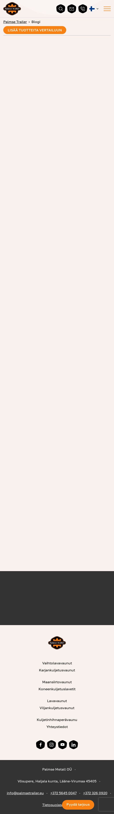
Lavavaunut (57, 701)
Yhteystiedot (57, 726)
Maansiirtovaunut (57, 682)
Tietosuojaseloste (57, 805)
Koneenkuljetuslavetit (57, 689)
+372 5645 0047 (63, 793)
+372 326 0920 (95, 793)
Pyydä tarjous (78, 804)
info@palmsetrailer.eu (25, 793)
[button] (94, 9)
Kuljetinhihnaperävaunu (57, 719)
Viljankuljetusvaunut (57, 708)
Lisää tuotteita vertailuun (35, 30)
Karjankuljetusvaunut (57, 670)
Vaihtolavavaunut (57, 663)
